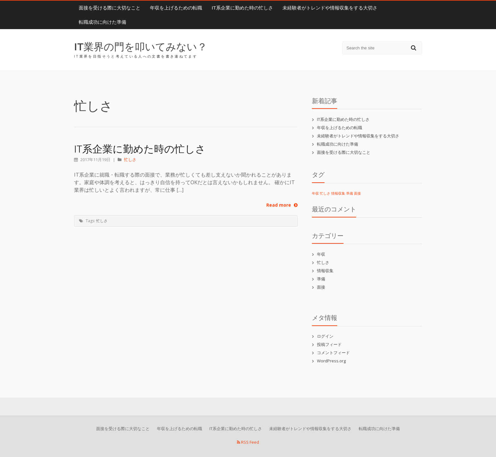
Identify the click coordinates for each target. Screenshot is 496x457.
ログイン (325, 336)
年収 (321, 254)
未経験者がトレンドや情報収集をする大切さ (329, 7)
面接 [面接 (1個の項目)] (357, 193)
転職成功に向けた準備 (102, 22)
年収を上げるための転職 (176, 7)
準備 (321, 279)
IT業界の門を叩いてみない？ (140, 46)
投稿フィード (329, 344)
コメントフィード (333, 352)
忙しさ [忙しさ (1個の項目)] (325, 193)
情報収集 (325, 270)
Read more (282, 205)
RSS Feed (248, 442)
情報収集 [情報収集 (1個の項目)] (338, 193)
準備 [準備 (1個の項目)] (349, 193)
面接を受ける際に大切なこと (109, 7)
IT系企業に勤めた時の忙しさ (242, 7)
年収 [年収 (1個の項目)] (315, 193)
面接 (321, 287)
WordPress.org (331, 361)
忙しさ (130, 159)
